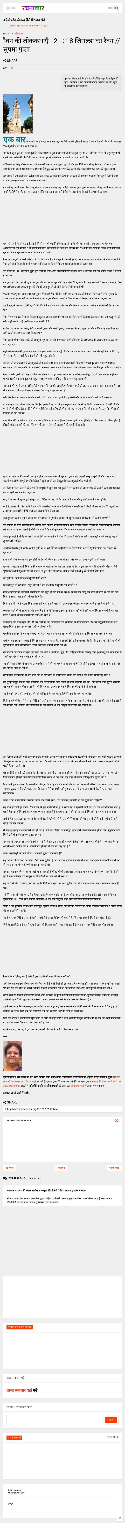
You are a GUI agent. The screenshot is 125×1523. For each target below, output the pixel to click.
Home (6, 33)
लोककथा (19, 33)
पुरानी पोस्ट (114, 1168)
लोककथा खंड (77, 1086)
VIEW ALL (112, 1437)
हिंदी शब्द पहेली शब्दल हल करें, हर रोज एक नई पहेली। (29, 26)
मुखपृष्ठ (10, 1504)
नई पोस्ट (10, 1168)
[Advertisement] (27, 217)
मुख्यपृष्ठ (61, 1168)
